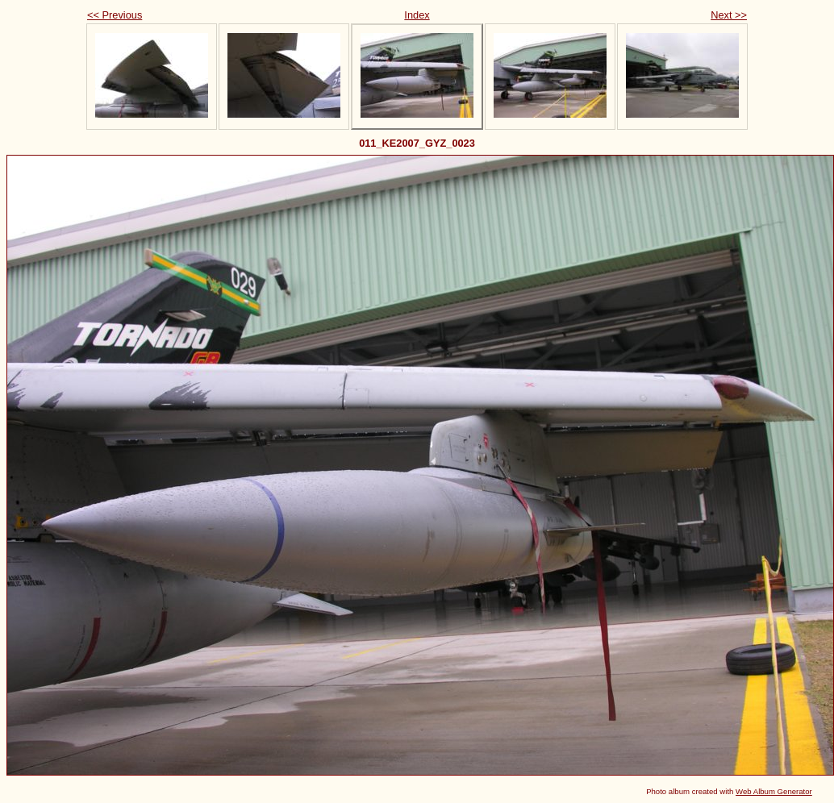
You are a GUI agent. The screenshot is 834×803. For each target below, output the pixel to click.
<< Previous (114, 15)
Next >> (729, 15)
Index (416, 15)
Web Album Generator (774, 791)
